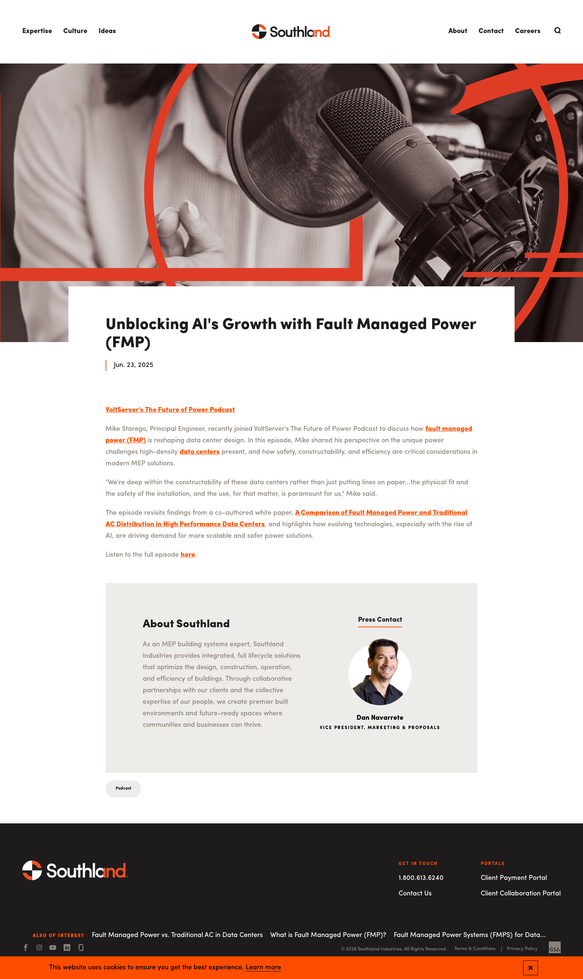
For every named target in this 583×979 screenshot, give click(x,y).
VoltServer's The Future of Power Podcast (170, 410)
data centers (200, 452)
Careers (528, 31)
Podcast (123, 789)
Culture (75, 31)
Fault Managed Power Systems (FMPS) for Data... (470, 935)
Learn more (263, 968)
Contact (491, 31)
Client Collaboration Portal (521, 893)
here (188, 555)
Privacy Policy (522, 948)
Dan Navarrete (380, 718)
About (457, 31)
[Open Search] (556, 30)
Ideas (107, 31)
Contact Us (415, 893)
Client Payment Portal (514, 878)
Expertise (37, 31)
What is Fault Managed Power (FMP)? (328, 935)
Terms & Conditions (475, 948)
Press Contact (380, 620)
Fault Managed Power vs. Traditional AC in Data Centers (177, 935)
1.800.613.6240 (421, 878)
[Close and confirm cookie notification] (530, 967)
